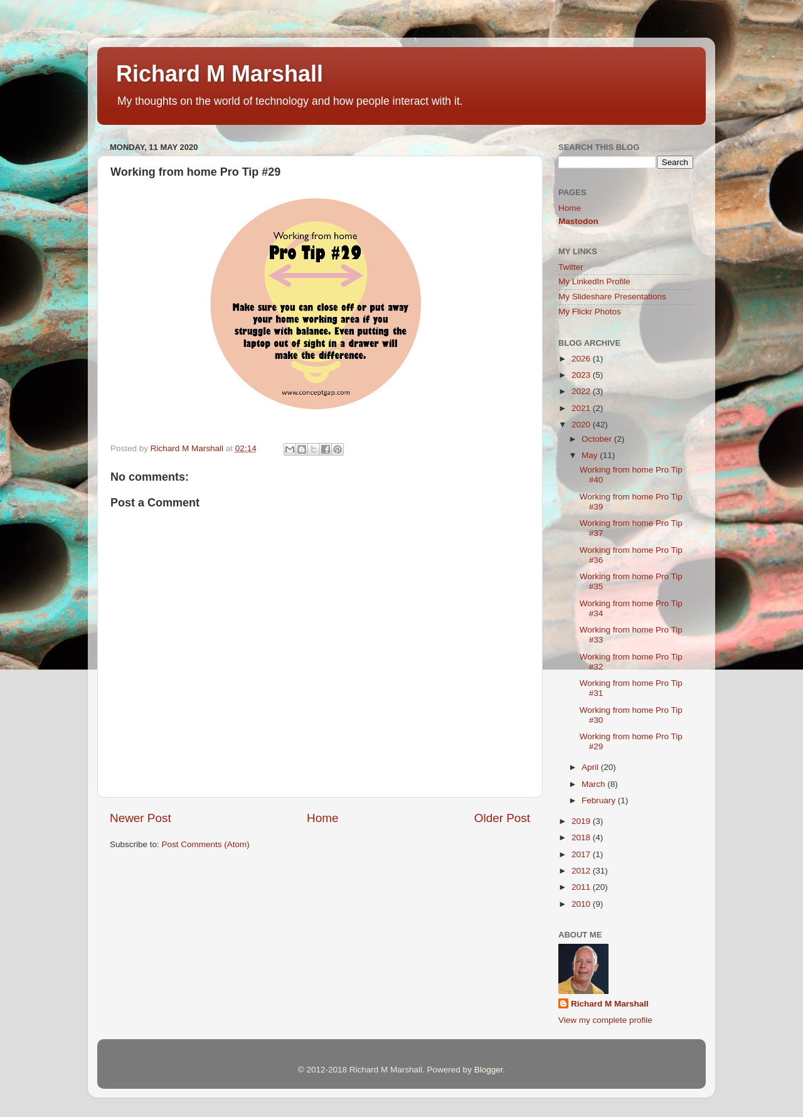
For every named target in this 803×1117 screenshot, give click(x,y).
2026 (582, 358)
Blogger (488, 1069)
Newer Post (140, 818)
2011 (582, 887)
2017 (582, 854)
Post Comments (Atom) (206, 844)
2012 (582, 870)
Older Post (502, 818)
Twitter (570, 267)
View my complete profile (605, 1020)
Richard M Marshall (219, 74)
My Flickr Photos (589, 311)
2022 (582, 391)
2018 (582, 837)
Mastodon (578, 221)
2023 (582, 375)
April (591, 767)
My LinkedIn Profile (594, 281)
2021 (582, 408)
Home (322, 818)
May (591, 455)
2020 (582, 424)
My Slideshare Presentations (612, 296)
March (594, 784)
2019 (582, 821)
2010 (582, 904)
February (600, 800)
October (598, 439)
